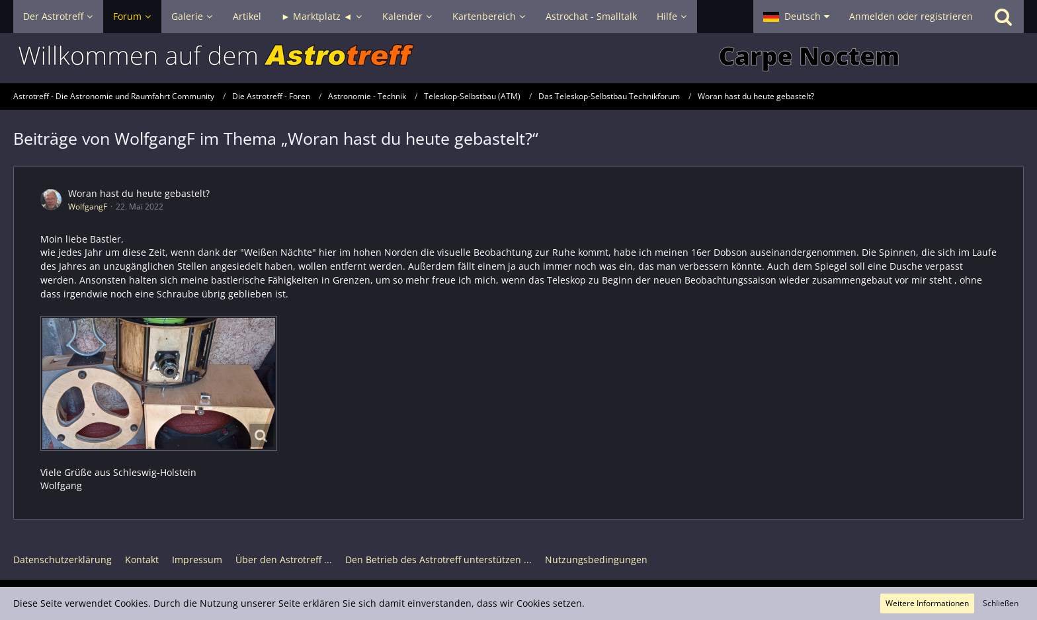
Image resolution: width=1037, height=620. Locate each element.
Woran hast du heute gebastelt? (139, 193)
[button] (796, 16)
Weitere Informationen (927, 603)
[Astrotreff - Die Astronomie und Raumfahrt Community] (518, 58)
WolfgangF (87, 206)
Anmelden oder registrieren (911, 16)
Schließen (1000, 603)
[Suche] (1003, 16)
